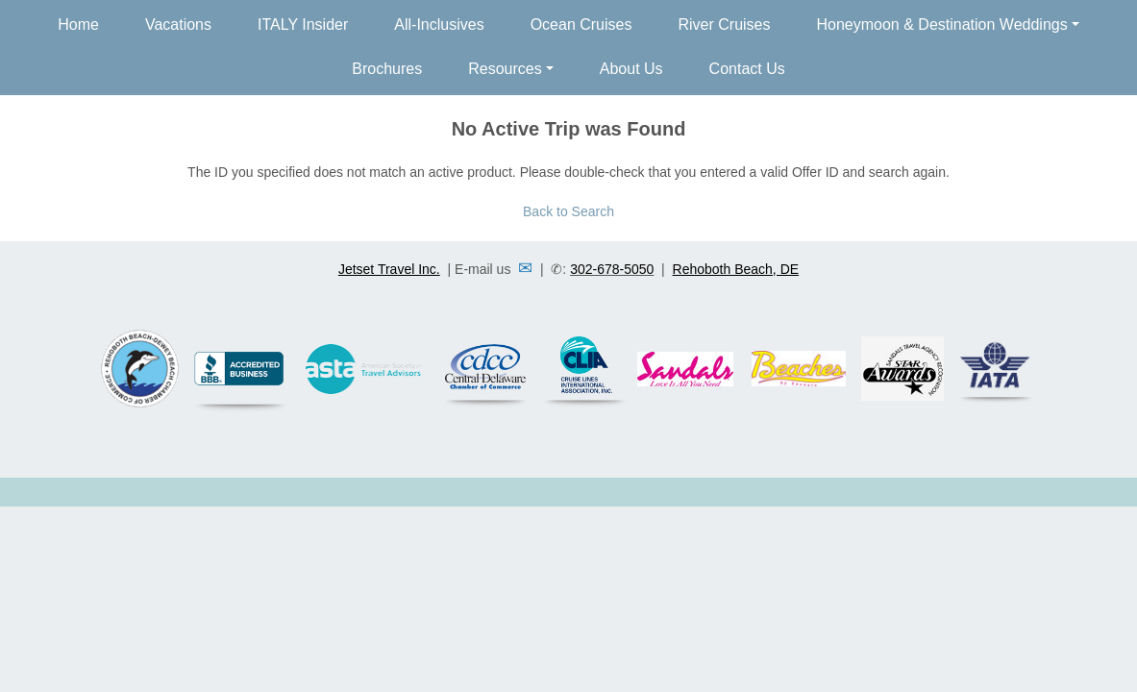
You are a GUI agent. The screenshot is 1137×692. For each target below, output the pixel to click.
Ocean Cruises (581, 24)
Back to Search (568, 211)
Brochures (387, 69)
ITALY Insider (303, 24)
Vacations (178, 24)
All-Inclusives (438, 24)
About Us (631, 69)
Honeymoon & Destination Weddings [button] (941, 24)
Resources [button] (504, 69)
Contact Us (747, 69)
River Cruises (724, 24)
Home (78, 24)
